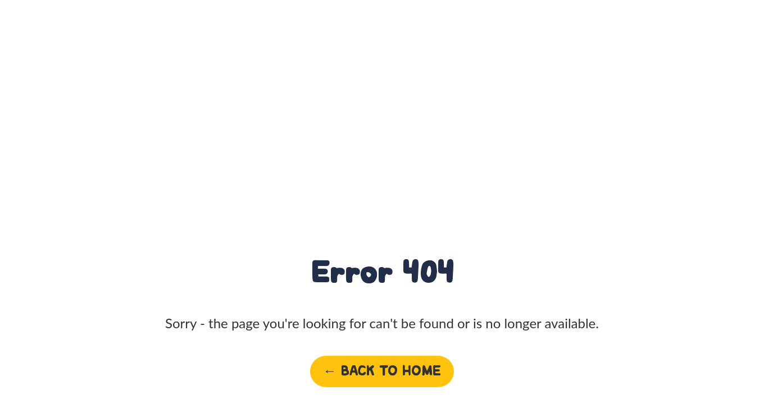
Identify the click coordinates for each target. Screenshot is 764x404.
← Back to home (382, 371)
